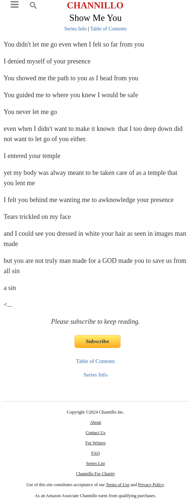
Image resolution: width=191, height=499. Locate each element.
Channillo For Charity (95, 473)
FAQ (95, 453)
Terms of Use (117, 484)
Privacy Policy (151, 484)
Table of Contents (108, 29)
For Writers (96, 442)
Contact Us (95, 432)
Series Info (75, 29)
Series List (95, 463)
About (95, 422)
